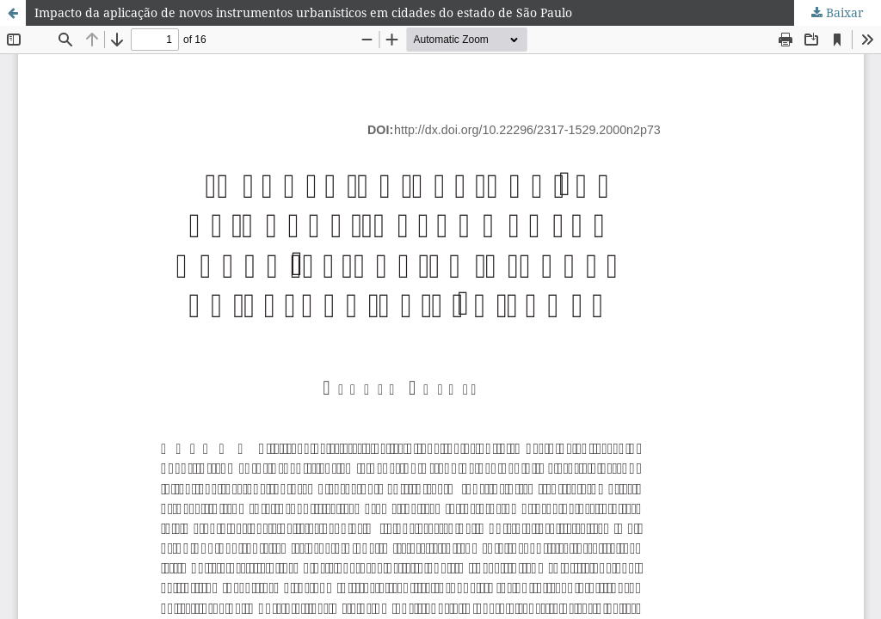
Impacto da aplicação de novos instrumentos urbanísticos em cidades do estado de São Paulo (303, 12)
